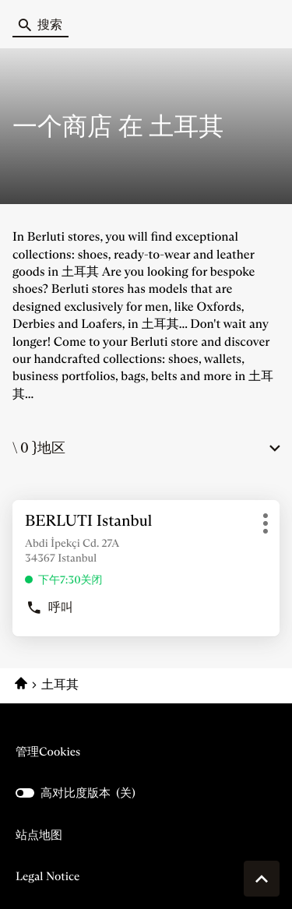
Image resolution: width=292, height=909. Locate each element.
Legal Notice (47, 876)
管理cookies (48, 751)
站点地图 (39, 834)
